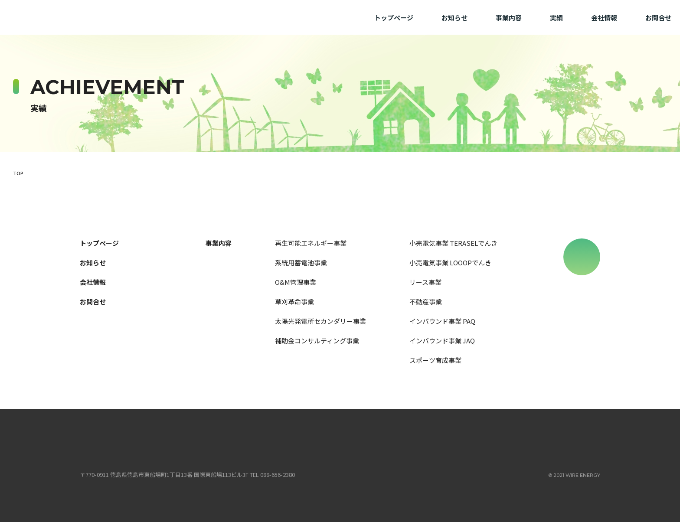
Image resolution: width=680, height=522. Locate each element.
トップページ (393, 17)
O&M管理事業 (295, 282)
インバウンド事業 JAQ (442, 340)
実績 (556, 17)
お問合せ (658, 17)
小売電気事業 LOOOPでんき (450, 262)
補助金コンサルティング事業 (317, 340)
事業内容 (509, 17)
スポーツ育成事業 (435, 360)
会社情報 (604, 17)
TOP (18, 173)
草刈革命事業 (294, 301)
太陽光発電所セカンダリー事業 (320, 321)
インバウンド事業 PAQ (442, 321)
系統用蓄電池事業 (301, 262)
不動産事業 (425, 301)
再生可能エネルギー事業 (311, 243)
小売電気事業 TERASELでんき (453, 243)
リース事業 (425, 282)
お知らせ (454, 17)
